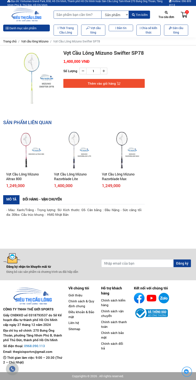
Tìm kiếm (140, 15)
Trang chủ (10, 41)
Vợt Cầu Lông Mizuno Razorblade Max (118, 176)
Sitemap (74, 329)
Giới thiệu (75, 295)
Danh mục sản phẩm (21, 28)
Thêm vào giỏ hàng (104, 83)
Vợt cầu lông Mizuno (35, 41)
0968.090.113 (34, 346)
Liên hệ (73, 323)
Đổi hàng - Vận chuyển (42, 199)
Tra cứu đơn (166, 15)
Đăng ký (182, 263)
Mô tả (11, 199)
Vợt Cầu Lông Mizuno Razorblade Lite (70, 176)
